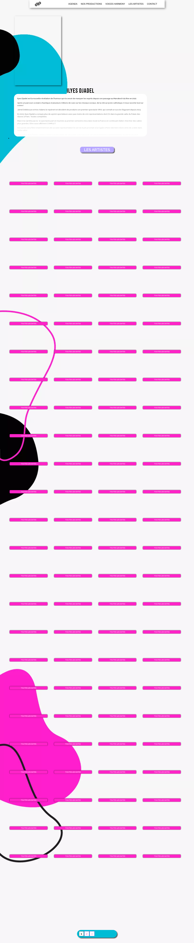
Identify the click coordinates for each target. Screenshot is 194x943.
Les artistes (136, 5)
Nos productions (91, 5)
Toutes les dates (25, 149)
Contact (152, 5)
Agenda (72, 5)
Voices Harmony (115, 5)
